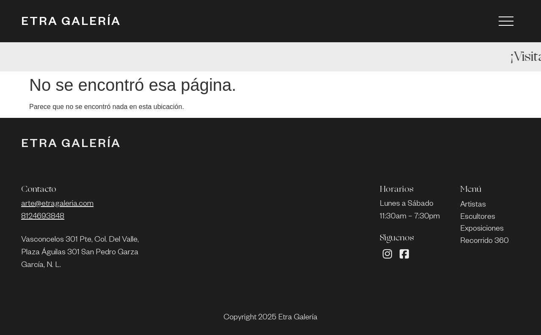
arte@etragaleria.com (57, 204)
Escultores (477, 217)
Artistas (473, 205)
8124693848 (42, 217)
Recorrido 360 (484, 241)
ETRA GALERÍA (71, 23)
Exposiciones (482, 229)
